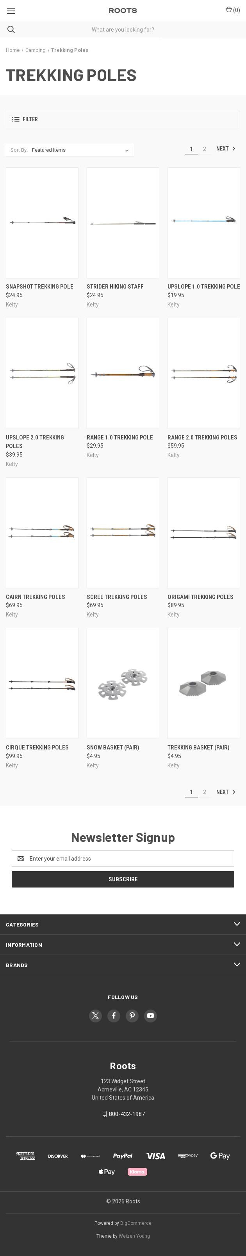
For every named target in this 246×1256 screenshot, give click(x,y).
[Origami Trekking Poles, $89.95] (204, 533)
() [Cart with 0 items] (233, 9)
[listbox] (82, 150)
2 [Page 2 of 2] (204, 149)
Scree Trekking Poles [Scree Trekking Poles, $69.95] (117, 597)
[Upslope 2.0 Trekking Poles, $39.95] (42, 373)
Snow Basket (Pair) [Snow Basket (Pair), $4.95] (113, 747)
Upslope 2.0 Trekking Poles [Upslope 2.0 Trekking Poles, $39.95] (35, 442)
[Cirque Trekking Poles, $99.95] (42, 683)
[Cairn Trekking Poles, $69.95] (42, 533)
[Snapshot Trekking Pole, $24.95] (42, 223)
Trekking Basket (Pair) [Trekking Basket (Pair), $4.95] (199, 747)
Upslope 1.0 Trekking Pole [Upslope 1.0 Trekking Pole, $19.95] (204, 286)
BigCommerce (136, 1223)
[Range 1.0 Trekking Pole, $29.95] (123, 373)
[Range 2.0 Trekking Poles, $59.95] (204, 373)
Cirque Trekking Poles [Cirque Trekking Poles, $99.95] (37, 747)
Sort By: (19, 150)
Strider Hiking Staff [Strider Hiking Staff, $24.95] (115, 286)
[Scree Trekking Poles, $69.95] (123, 533)
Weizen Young (134, 1236)
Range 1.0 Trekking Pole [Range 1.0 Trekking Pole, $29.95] (120, 437)
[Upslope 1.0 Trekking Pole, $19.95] (204, 223)
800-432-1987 (127, 1114)
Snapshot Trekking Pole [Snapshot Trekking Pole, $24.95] (39, 286)
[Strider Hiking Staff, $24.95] (123, 223)
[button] (123, 119)
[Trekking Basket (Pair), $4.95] (204, 683)
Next (226, 148)
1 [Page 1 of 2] (191, 149)
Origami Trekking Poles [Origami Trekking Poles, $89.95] (201, 597)
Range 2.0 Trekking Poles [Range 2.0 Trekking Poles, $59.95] (202, 437)
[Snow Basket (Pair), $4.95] (123, 683)
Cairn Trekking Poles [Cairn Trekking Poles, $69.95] (35, 597)
